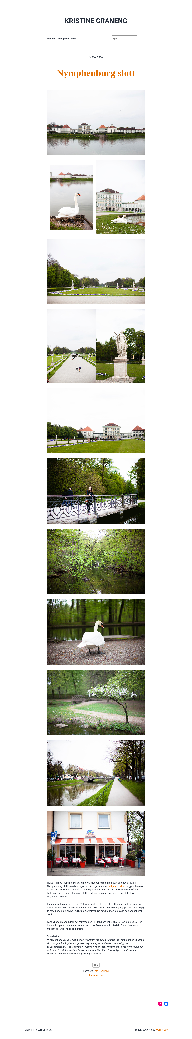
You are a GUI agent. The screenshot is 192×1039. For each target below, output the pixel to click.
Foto (95, 970)
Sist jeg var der (116, 886)
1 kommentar (96, 975)
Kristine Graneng (96, 21)
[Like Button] (95, 965)
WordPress (162, 1029)
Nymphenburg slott (96, 73)
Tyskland (104, 970)
